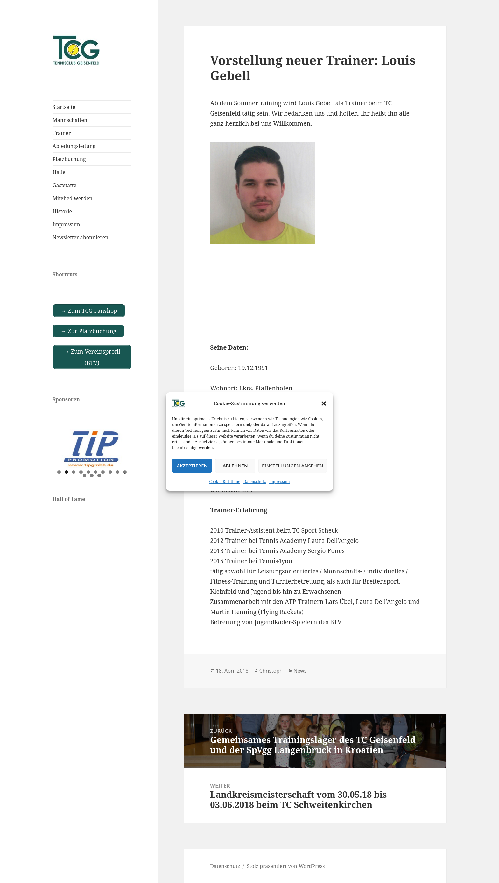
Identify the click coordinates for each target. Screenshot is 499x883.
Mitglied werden (73, 198)
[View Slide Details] (92, 449)
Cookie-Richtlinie (224, 481)
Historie (62, 211)
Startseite (64, 106)
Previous (60, 447)
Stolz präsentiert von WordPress (286, 866)
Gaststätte (64, 185)
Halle (59, 172)
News (299, 670)
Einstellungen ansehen (292, 465)
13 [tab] (99, 475)
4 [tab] (81, 472)
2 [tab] (66, 472)
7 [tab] (103, 472)
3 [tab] (73, 472)
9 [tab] (117, 472)
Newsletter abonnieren (81, 237)
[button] (323, 403)
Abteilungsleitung (74, 146)
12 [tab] (92, 475)
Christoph (271, 670)
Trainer (62, 133)
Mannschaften (70, 119)
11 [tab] (84, 475)
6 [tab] (95, 472)
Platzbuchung (69, 159)
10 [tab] (125, 472)
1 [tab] (59, 472)
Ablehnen (235, 465)
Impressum (279, 481)
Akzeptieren (192, 465)
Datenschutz (254, 481)
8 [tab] (110, 472)
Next (123, 447)
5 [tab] (88, 472)
